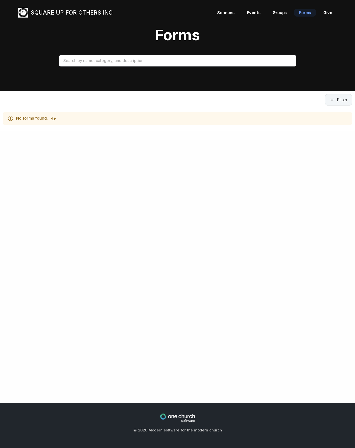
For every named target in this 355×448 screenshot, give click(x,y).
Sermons (226, 12)
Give (327, 12)
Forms (305, 12)
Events (253, 12)
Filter (339, 99)
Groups (280, 12)
